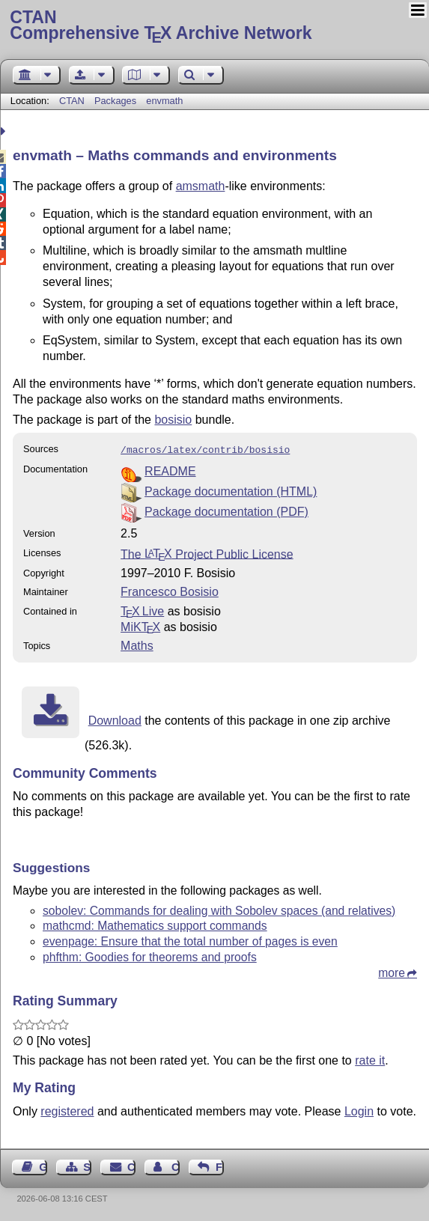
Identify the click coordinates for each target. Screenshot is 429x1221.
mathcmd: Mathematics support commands (155, 924)
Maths (137, 644)
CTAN (72, 100)
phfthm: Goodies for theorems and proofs (150, 955)
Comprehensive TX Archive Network (214, 26)
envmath (164, 100)
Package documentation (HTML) (230, 490)
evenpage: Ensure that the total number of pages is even (190, 940)
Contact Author (175, 1166)
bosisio (173, 419)
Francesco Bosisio (170, 590)
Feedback (220, 1166)
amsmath (200, 186)
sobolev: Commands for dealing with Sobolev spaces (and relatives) (219, 909)
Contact (131, 1166)
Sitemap (87, 1166)
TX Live (142, 609)
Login (359, 1109)
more (391, 971)
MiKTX (140, 625)
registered (67, 1109)
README (169, 469)
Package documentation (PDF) (226, 510)
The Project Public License (207, 552)
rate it (370, 1059)
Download (115, 719)
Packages (116, 100)
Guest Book (43, 1166)
